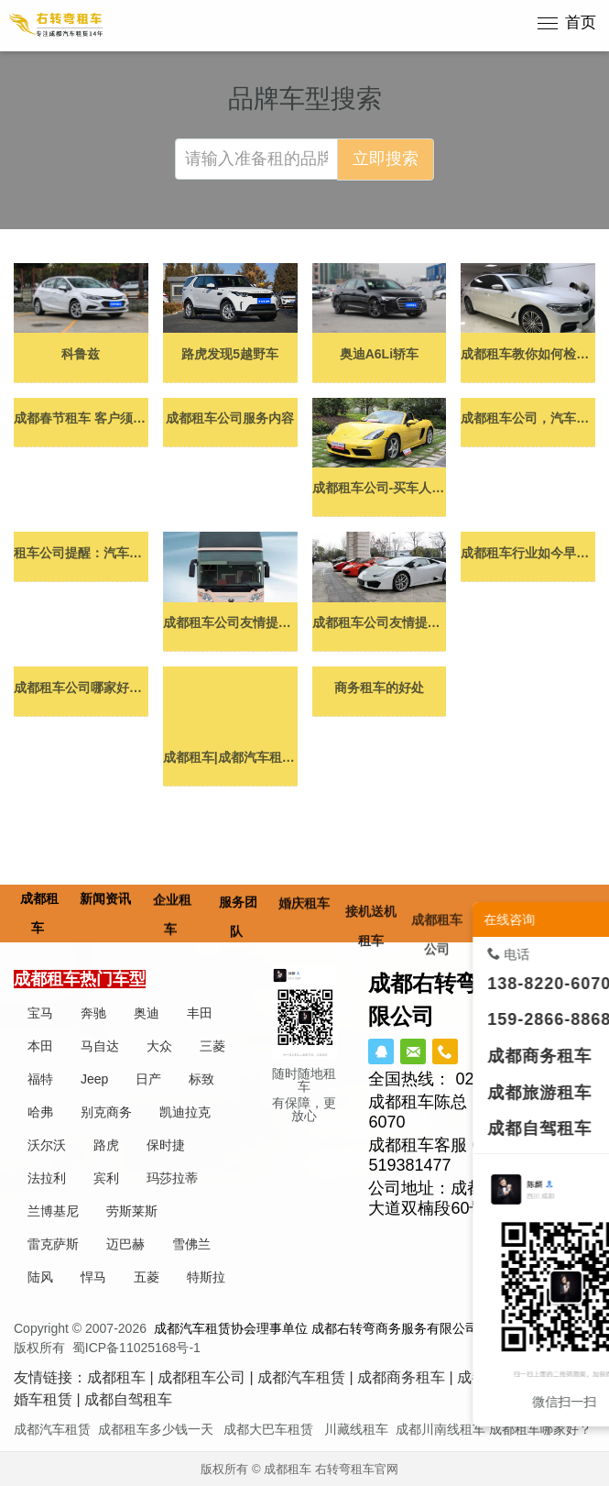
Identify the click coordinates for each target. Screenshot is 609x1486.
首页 (580, 22)
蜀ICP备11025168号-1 (136, 1347)
